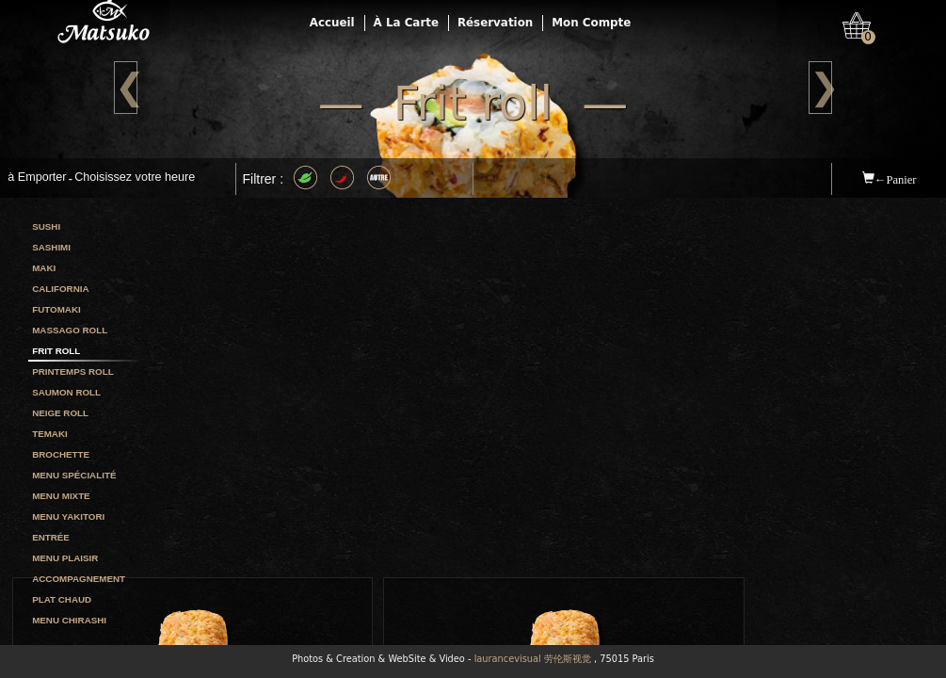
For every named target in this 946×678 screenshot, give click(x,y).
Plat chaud (61, 599)
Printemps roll (73, 371)
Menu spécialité (74, 475)
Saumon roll (66, 392)
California (60, 288)
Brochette (60, 454)
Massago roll (69, 330)
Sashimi (51, 247)
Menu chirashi (69, 620)
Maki (44, 268)
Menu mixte (61, 496)
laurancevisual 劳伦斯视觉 (532, 659)
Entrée (51, 537)
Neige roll (60, 413)
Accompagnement (78, 578)
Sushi (46, 226)
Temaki (50, 433)
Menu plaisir (65, 558)
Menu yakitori (68, 516)
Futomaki (56, 309)
